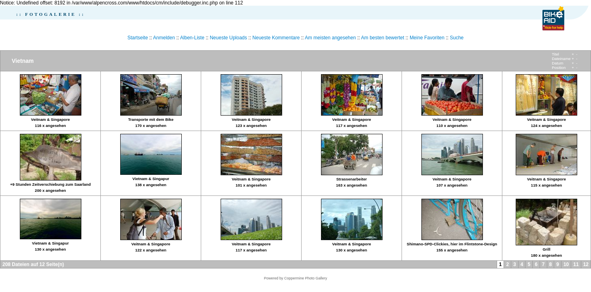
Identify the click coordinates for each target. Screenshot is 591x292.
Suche (456, 38)
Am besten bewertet (382, 38)
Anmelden (164, 38)
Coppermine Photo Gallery (305, 278)
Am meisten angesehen (330, 38)
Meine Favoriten (427, 38)
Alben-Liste (192, 38)
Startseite (138, 38)
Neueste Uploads (228, 38)
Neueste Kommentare (276, 38)
